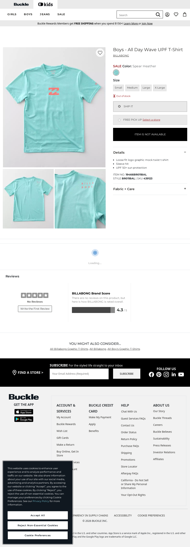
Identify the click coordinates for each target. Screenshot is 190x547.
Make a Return (65, 444)
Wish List (62, 431)
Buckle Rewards (66, 424)
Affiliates (158, 459)
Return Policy (129, 439)
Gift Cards (63, 438)
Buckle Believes (162, 431)
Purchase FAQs (130, 446)
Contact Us (127, 425)
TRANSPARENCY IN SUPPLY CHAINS (86, 515)
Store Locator (129, 466)
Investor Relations (164, 452)
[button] (12, 15)
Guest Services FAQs (133, 418)
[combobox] (135, 14)
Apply (92, 424)
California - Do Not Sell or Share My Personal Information (134, 484)
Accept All (38, 515)
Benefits (94, 431)
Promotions (128, 459)
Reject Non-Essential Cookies (38, 525)
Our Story (159, 411)
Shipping (126, 453)
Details (150, 152)
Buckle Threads (162, 418)
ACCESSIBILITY (123, 515)
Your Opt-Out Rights (133, 495)
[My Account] (167, 15)
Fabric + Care (150, 189)
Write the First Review (34, 308)
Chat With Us (129, 411)
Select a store (151, 119)
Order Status (128, 432)
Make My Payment (100, 417)
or (133, 23)
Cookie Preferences (151, 515)
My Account (64, 417)
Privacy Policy (41, 501)
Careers (157, 425)
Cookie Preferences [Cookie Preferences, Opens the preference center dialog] (38, 535)
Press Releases (162, 445)
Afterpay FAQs (129, 473)
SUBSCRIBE (126, 373)
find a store (30, 372)
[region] (37, 502)
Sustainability (161, 438)
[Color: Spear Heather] (116, 72)
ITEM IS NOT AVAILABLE (150, 134)
